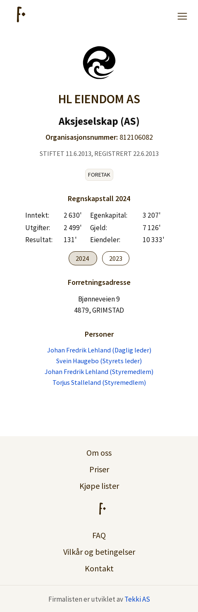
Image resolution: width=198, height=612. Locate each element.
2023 (115, 258)
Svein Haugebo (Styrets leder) (99, 361)
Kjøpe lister (99, 486)
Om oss (99, 452)
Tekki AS (137, 599)
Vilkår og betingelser (99, 551)
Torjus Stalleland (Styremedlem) (99, 382)
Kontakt (99, 568)
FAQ (99, 535)
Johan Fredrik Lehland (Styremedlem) (99, 371)
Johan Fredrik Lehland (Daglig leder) (99, 350)
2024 (83, 258)
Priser (99, 469)
